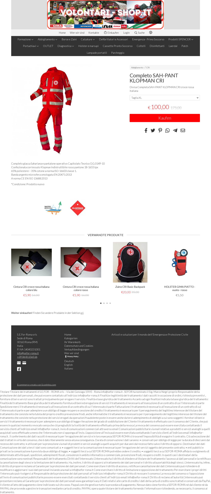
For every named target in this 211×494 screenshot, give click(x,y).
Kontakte (93, 32)
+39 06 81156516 (27, 356)
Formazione (26, 39)
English (68, 364)
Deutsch (69, 361)
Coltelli (141, 46)
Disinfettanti (157, 46)
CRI (148, 67)
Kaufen (164, 117)
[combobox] (165, 97)
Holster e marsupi (88, 46)
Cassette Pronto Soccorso (118, 46)
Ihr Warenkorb (72, 342)
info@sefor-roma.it (28, 353)
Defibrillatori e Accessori (113, 39)
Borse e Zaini (69, 39)
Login (126, 32)
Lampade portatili (97, 52)
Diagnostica (66, 46)
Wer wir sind (77, 32)
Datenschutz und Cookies (78, 345)
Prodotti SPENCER (180, 39)
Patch (185, 46)
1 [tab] (101, 303)
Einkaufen (111, 33)
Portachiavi (31, 46)
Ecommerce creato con (36, 384)
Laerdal (173, 46)
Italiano (68, 368)
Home (62, 32)
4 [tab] (110, 303)
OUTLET (48, 46)
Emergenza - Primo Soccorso (148, 39)
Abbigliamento (48, 39)
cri (82, 312)
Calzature (88, 39)
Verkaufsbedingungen (76, 349)
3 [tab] (107, 303)
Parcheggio (117, 52)
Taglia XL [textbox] (136, 97)
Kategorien (70, 338)
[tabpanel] (31, 269)
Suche (139, 32)
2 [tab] (104, 303)
